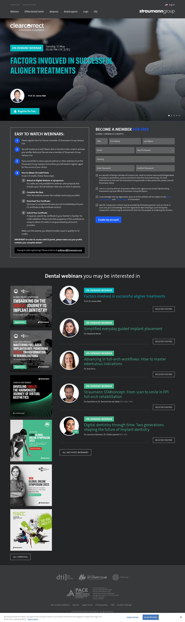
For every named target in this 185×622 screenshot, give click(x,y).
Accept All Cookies (150, 617)
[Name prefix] (102, 141)
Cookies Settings (124, 605)
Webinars (14, 11)
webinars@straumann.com (70, 250)
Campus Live (15, 5)
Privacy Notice (122, 199)
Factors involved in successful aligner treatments (61, 66)
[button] (169, 115)
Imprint (75, 605)
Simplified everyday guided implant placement (123, 329)
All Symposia (20, 557)
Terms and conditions (60, 605)
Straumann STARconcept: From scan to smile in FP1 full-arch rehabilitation (126, 394)
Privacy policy (102, 605)
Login (85, 11)
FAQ (95, 11)
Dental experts (71, 11)
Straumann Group (29, 5)
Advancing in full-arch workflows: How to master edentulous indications (125, 361)
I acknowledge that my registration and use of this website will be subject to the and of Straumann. (135, 198)
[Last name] (158, 141)
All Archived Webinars (75, 452)
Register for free (163, 309)
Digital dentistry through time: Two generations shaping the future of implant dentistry (124, 427)
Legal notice (87, 605)
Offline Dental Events (34, 11)
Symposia (53, 11)
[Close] (181, 617)
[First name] (125, 141)
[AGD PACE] (78, 593)
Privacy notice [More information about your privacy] (33, 619)
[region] (92, 617)
